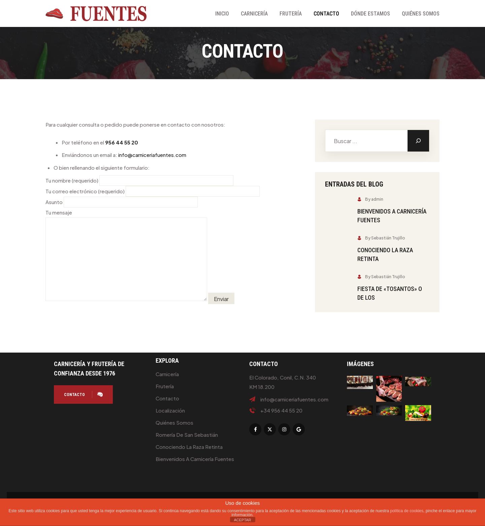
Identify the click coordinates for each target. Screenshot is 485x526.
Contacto (326, 13)
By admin (370, 199)
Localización (170, 410)
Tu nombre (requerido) (139, 180)
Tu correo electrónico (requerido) (152, 191)
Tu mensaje (126, 255)
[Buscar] (418, 141)
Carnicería (254, 13)
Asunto (121, 202)
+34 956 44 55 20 (281, 410)
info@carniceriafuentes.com (152, 155)
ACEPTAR (242, 520)
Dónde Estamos (370, 13)
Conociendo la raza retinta (189, 446)
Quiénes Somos (421, 13)
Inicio (222, 13)
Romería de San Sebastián (187, 434)
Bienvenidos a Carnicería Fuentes (195, 459)
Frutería (291, 13)
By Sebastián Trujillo (381, 237)
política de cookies (406, 510)
